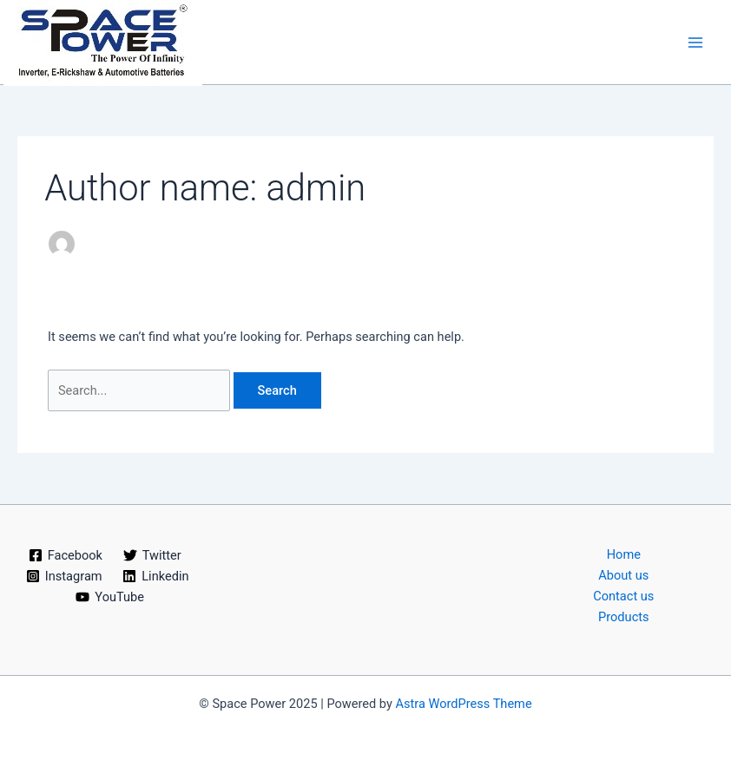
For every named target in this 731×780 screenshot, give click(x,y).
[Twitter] (152, 555)
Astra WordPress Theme (463, 703)
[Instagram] (64, 576)
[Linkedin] (155, 576)
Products (623, 617)
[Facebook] (65, 555)
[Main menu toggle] (695, 42)
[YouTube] (110, 597)
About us (623, 575)
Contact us (623, 596)
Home (624, 554)
